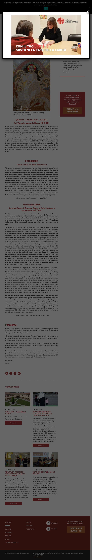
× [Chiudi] (89, 12)
